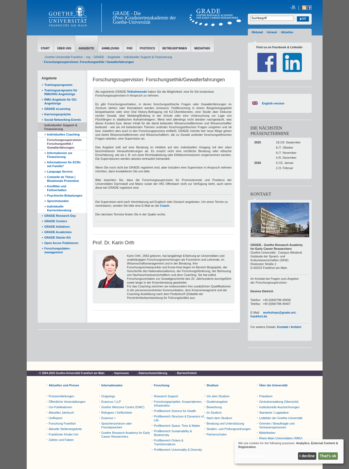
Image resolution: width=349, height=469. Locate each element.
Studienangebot (217, 401)
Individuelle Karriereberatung (59, 208)
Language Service (60, 171)
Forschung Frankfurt (62, 423)
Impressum (121, 373)
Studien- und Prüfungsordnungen (229, 429)
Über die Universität (273, 385)
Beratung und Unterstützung (225, 423)
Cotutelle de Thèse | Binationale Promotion (63, 178)
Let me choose (251, 456)
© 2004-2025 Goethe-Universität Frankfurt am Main (72, 373)
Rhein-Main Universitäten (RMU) (281, 438)
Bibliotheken (267, 432)
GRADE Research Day (60, 215)
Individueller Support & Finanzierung (148, 57)
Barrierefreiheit (187, 373)
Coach (164, 205)
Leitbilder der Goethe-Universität (280, 418)
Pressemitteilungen (61, 396)
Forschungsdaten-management (57, 250)
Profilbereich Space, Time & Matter (177, 425)
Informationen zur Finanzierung (60, 154)
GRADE (99, 57)
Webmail (257, 32)
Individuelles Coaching (63, 134)
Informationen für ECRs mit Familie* (64, 164)
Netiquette (83, 378)
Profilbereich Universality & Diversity (178, 449)
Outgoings (108, 396)
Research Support (166, 396)
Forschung (162, 385)
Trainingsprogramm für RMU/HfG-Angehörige (60, 92)
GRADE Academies (58, 232)
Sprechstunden (58, 201)
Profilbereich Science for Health (175, 411)
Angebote (113, 57)
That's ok (328, 456)
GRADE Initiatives (57, 226)
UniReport (55, 418)
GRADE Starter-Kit (57, 237)
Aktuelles (287, 32)
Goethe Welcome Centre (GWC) (123, 407)
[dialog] (289, 451)
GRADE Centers (55, 221)
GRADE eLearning (57, 108)
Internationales (112, 385)
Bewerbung (214, 407)
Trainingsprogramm (58, 84)
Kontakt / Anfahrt (289, 327)
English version (272, 103)
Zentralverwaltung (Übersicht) (279, 401)
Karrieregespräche (57, 114)
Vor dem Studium (218, 396)
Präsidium (266, 396)
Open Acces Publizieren (61, 243)
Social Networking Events (62, 119)
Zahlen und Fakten (61, 439)
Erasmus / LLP (111, 401)
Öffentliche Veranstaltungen (67, 401)
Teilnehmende (137, 91)
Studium (213, 385)
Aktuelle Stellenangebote (65, 429)
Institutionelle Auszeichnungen (279, 407)
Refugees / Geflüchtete (116, 412)
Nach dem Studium (219, 418)
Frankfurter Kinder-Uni (64, 434)
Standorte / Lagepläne (274, 412)
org (88, 57)
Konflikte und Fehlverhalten (57, 188)
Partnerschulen (217, 434)
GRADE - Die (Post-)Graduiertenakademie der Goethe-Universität (144, 18)
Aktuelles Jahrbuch (61, 412)
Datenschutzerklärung (153, 373)
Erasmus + (108, 418)
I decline (307, 456)
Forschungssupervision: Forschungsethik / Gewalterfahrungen (64, 143)
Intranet (272, 32)
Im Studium (214, 412)
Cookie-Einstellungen (53, 378)
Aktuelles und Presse (64, 385)
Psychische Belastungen (65, 195)
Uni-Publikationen (60, 407)
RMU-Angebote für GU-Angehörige (60, 101)
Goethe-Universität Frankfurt (64, 57)
